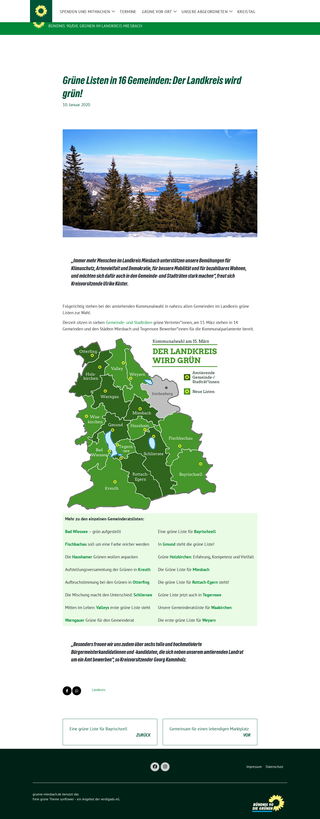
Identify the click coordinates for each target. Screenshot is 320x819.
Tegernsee (212, 588)
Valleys (102, 600)
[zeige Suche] (279, 5)
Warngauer (74, 613)
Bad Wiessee (76, 524)
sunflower (67, 792)
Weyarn (209, 613)
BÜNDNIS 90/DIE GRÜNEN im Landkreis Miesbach (95, 25)
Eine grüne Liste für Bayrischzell (110, 725)
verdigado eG (110, 792)
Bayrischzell (205, 524)
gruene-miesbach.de (73, 19)
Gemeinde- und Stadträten (129, 315)
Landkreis (98, 683)
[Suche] (273, 5)
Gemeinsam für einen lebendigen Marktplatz (210, 725)
